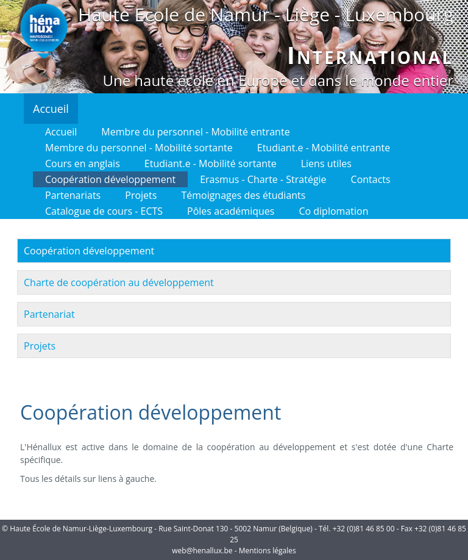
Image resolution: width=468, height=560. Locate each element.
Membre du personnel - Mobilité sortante (139, 147)
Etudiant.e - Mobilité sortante (210, 163)
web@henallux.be (202, 550)
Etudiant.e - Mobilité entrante (323, 147)
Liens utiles (326, 163)
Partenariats (73, 195)
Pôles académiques (230, 211)
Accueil (51, 108)
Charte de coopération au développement (119, 282)
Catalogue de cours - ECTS (104, 211)
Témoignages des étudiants (243, 195)
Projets (141, 195)
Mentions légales (267, 550)
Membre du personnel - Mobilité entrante (195, 131)
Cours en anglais (82, 163)
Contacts (371, 179)
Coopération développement (110, 179)
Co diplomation (333, 211)
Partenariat (49, 314)
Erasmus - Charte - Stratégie (263, 179)
